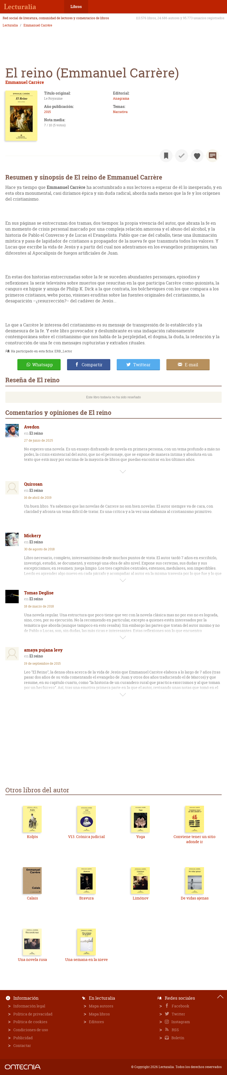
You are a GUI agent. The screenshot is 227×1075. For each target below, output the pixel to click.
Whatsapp (42, 365)
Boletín (177, 1037)
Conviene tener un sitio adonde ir (195, 839)
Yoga (140, 836)
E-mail (191, 365)
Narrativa (120, 112)
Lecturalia (10, 25)
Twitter (178, 1013)
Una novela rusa (32, 959)
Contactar (22, 1045)
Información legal (29, 1005)
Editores (96, 1021)
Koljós (32, 836)
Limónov (140, 898)
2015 (47, 112)
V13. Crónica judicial (86, 836)
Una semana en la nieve (86, 959)
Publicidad (23, 1037)
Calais (32, 898)
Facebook (180, 1005)
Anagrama (121, 98)
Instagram (180, 1021)
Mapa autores (101, 1005)
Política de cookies (30, 1021)
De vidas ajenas (195, 898)
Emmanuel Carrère (38, 25)
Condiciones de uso (30, 1029)
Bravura (86, 898)
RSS (175, 1029)
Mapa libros (99, 1013)
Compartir (92, 365)
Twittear (142, 365)
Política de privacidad (32, 1013)
